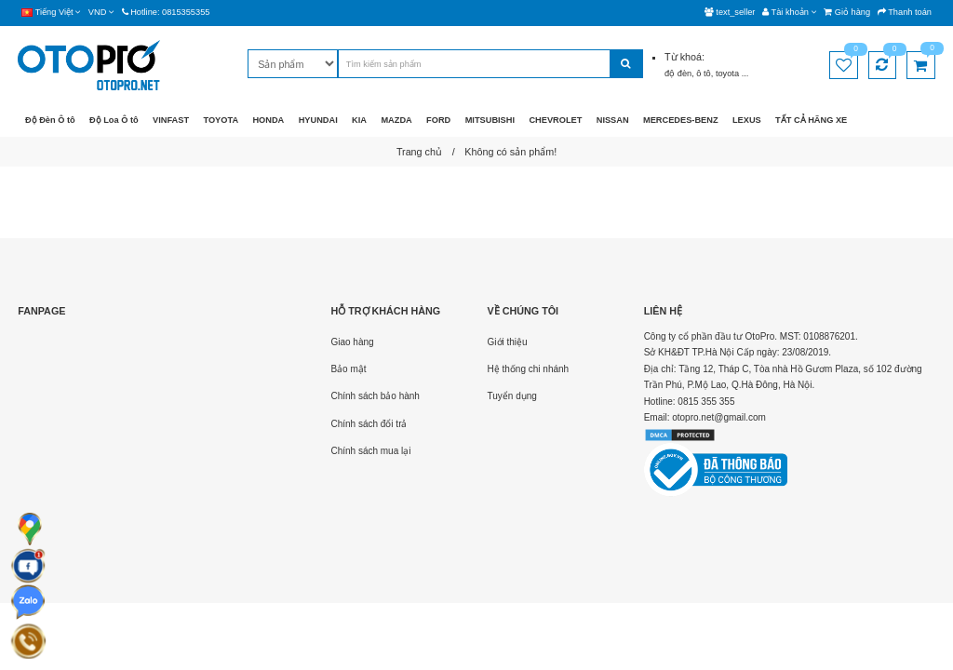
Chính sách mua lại (370, 451)
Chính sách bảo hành (375, 396)
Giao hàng (351, 342)
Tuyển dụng (512, 396)
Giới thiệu (508, 342)
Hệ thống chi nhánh (529, 369)
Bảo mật (348, 369)
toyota (729, 73)
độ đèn (677, 73)
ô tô (703, 73)
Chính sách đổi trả (368, 424)
